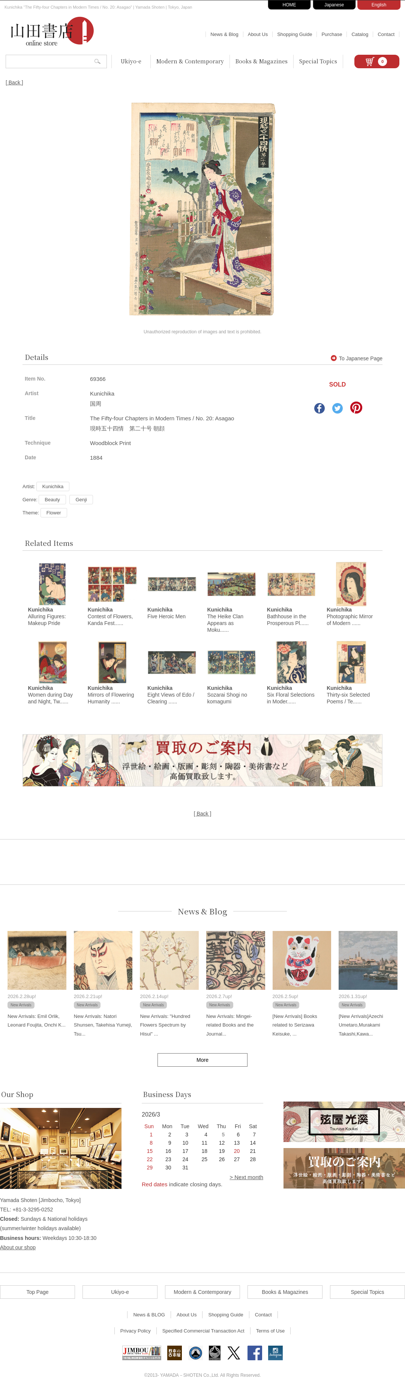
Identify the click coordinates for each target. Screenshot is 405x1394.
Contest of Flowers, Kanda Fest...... (110, 617)
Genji (81, 499)
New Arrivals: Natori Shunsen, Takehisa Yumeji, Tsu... (103, 1026)
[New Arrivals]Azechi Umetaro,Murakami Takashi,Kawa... (361, 1026)
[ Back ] (14, 82)
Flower (53, 513)
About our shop (18, 1249)
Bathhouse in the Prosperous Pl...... (288, 617)
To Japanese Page (356, 358)
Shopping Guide (294, 34)
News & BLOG (149, 1316)
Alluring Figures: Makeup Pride (47, 617)
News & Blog (224, 34)
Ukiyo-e (131, 61)
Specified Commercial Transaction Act (203, 1332)
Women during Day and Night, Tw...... (50, 696)
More (202, 1061)
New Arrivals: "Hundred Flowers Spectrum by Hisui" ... (165, 1026)
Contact (386, 34)
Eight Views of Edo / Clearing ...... (170, 696)
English (379, 4)
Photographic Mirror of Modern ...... (350, 617)
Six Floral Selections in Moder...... (291, 696)
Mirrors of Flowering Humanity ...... (111, 696)
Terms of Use (270, 1332)
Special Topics (318, 61)
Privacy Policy (135, 1332)
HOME (289, 4)
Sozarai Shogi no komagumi (227, 696)
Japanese (334, 4)
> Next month (246, 1178)
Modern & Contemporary (190, 61)
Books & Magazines (262, 61)
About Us (258, 34)
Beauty (52, 499)
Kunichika (52, 486)
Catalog (359, 34)
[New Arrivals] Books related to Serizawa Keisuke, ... (295, 1026)
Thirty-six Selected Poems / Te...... (348, 696)
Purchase (331, 34)
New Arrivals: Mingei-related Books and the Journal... (230, 1026)
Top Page (37, 1293)
